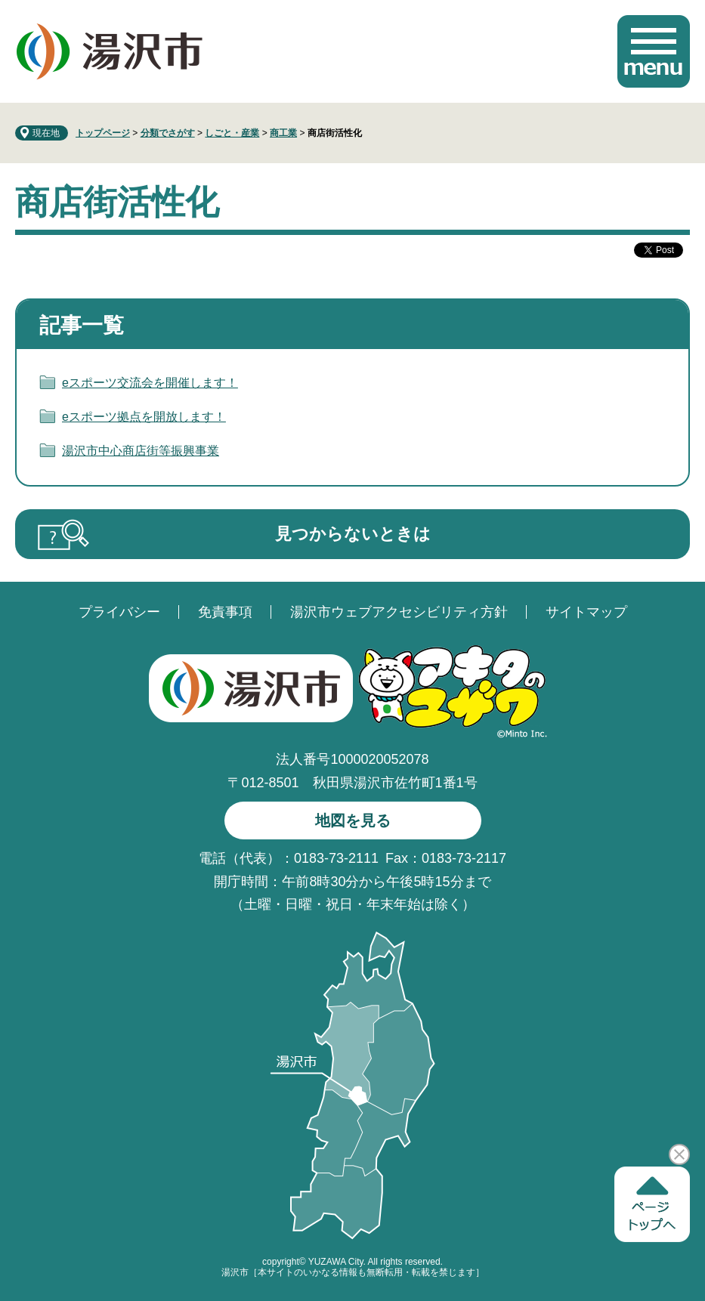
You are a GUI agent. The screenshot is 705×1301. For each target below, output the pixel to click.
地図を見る (353, 820)
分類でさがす (168, 133)
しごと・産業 (232, 133)
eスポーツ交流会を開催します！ (150, 382)
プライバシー (119, 612)
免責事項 (225, 612)
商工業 (283, 133)
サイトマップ (586, 612)
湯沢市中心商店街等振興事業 (140, 450)
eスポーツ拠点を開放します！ (144, 416)
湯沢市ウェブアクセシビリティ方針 (399, 612)
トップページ (103, 133)
